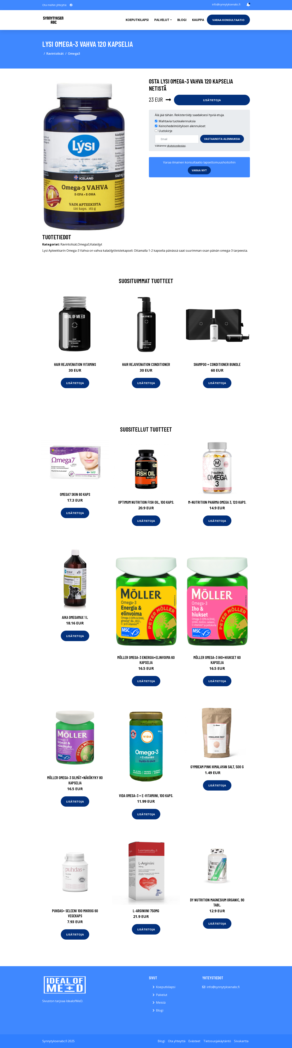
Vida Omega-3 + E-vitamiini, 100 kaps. (146, 795)
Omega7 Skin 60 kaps (75, 494)
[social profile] (71, 5)
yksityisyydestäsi (176, 145)
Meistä (161, 1002)
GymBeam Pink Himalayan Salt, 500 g (217, 766)
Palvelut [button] (161, 20)
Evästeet (194, 1041)
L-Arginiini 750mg (146, 910)
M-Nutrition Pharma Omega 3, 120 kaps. (217, 502)
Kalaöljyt (96, 244)
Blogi (181, 20)
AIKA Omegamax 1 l (75, 617)
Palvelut (161, 995)
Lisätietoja (212, 100)
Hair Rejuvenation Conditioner (146, 364)
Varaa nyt (199, 170)
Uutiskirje (165, 131)
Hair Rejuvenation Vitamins (75, 364)
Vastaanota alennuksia (222, 139)
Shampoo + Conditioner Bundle (217, 364)
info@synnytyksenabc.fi (226, 4)
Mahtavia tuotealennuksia (177, 121)
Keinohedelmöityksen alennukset (182, 126)
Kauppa (198, 20)
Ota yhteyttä (176, 1041)
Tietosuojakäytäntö (217, 1041)
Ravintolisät (55, 53)
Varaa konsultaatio (228, 20)
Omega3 (74, 53)
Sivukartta (241, 1041)
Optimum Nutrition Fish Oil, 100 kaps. (146, 502)
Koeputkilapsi (137, 20)
